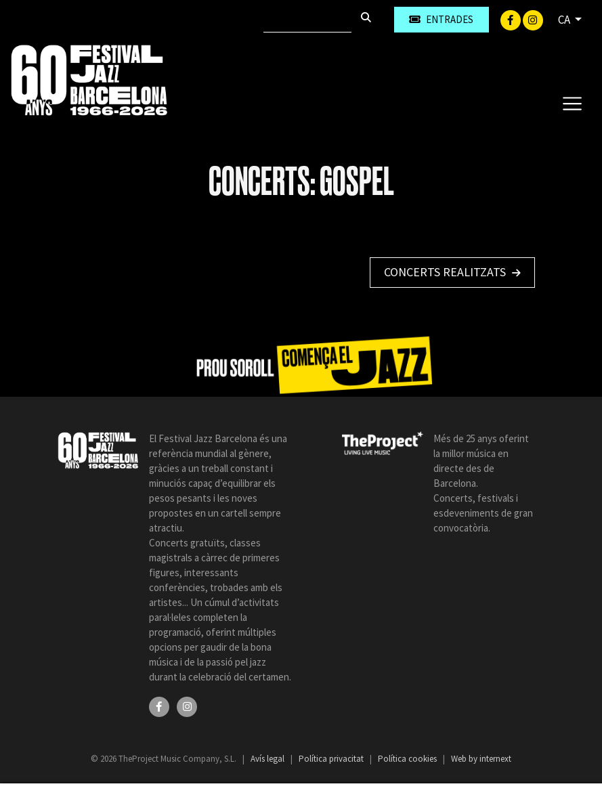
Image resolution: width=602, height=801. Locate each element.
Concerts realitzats (452, 272)
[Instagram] (533, 19)
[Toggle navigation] (572, 103)
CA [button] (565, 19)
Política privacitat (332, 758)
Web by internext (481, 758)
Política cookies (408, 758)
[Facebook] (511, 19)
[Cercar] (307, 20)
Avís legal (268, 758)
